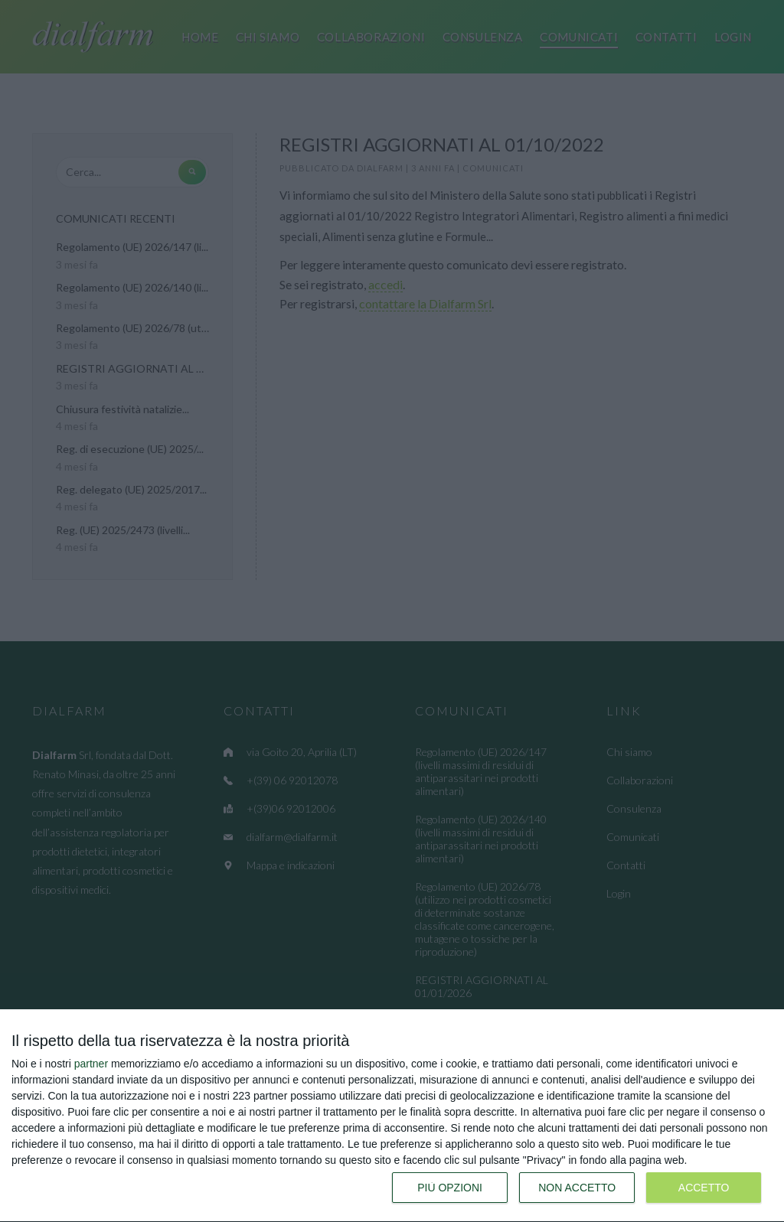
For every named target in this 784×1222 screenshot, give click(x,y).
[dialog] (392, 1116)
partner (91, 1063)
